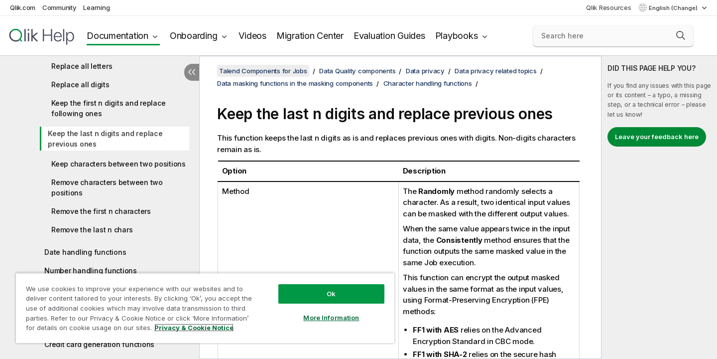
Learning (96, 7)
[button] (680, 35)
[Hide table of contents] (191, 72)
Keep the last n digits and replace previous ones (105, 138)
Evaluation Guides (389, 35)
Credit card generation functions (99, 344)
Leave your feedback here (657, 137)
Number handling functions (90, 270)
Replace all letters (81, 66)
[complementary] (659, 207)
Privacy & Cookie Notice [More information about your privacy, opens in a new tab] (194, 328)
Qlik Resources (608, 7)
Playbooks (456, 35)
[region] (205, 308)
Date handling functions (85, 252)
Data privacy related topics (495, 71)
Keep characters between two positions (118, 164)
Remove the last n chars (91, 229)
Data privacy (425, 71)
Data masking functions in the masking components (295, 83)
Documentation (117, 35)
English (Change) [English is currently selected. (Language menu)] (674, 7)
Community (59, 7)
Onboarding (194, 35)
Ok (331, 294)
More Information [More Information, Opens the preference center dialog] (331, 318)
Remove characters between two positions (107, 187)
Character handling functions (427, 83)
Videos (252, 35)
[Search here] (613, 35)
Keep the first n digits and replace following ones (108, 108)
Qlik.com (22, 7)
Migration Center (310, 35)
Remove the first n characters (101, 211)
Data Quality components (357, 71)
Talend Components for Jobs (263, 71)
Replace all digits (80, 84)
